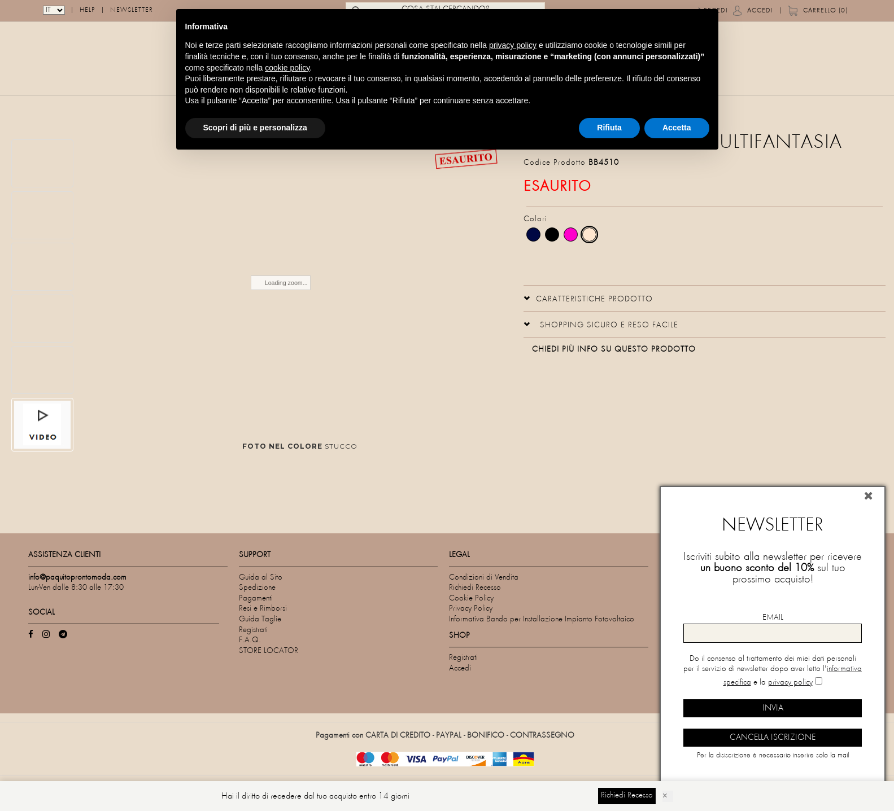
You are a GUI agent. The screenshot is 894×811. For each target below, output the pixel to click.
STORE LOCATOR (268, 651)
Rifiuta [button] (609, 127)
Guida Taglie (260, 619)
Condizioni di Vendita (483, 577)
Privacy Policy (470, 608)
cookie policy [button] (287, 67)
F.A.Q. (250, 640)
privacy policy (790, 682)
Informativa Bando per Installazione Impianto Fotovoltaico (541, 619)
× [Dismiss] (665, 796)
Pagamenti (256, 598)
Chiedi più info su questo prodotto (614, 349)
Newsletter (131, 11)
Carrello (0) (825, 11)
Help (87, 11)
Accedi (760, 11)
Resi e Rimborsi (263, 608)
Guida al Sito (260, 577)
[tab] (705, 298)
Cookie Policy (471, 598)
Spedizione (257, 587)
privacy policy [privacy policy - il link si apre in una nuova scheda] (513, 45)
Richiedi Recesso (475, 587)
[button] (588, 298)
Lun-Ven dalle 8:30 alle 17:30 (76, 587)
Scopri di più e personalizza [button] (255, 127)
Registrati (253, 630)
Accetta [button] (676, 127)
